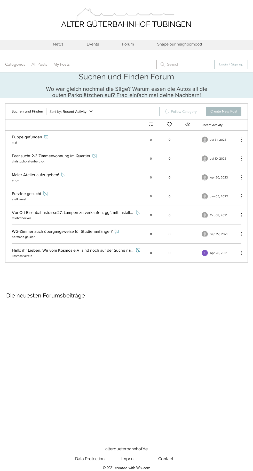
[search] (182, 64)
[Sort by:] (71, 111)
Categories (15, 64)
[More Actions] (238, 140)
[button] (179, 44)
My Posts (61, 64)
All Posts (39, 64)
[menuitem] (180, 111)
